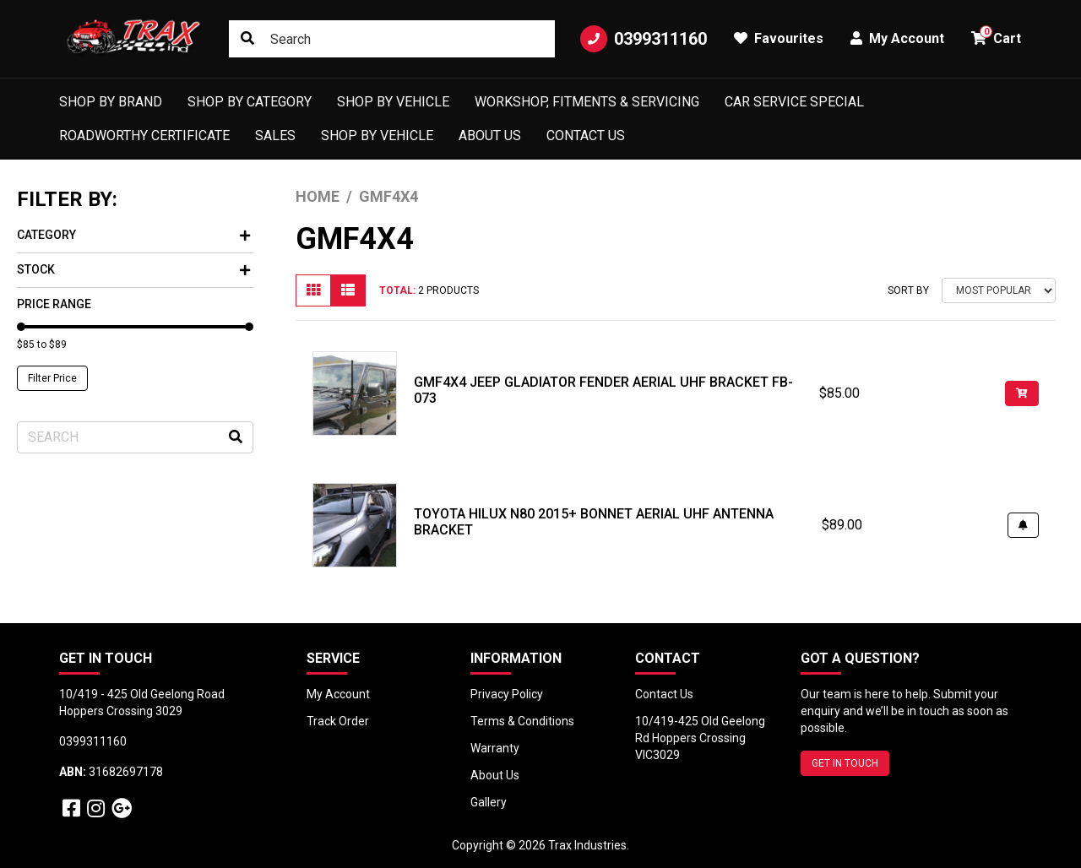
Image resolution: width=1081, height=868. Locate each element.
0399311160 (643, 38)
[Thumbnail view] (313, 290)
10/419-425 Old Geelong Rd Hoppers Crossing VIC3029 (700, 738)
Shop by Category (249, 102)
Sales (275, 135)
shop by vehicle (377, 135)
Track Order (338, 721)
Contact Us (585, 135)
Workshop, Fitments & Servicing (587, 102)
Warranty (494, 748)
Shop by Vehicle (393, 102)
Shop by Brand (110, 102)
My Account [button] (897, 38)
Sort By (908, 290)
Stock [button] (133, 269)
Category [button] (133, 234)
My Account (338, 694)
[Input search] (392, 38)
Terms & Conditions (522, 721)
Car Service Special (794, 102)
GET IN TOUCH (845, 763)
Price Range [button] (54, 304)
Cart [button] (996, 35)
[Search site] (247, 38)
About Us (490, 135)
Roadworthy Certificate (144, 135)
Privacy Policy (506, 694)
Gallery (488, 802)
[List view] (348, 290)
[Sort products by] (999, 290)
